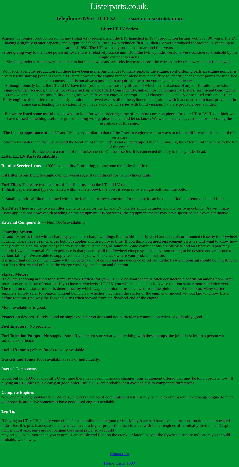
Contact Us (119, 453)
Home (109, 463)
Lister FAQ (125, 463)
